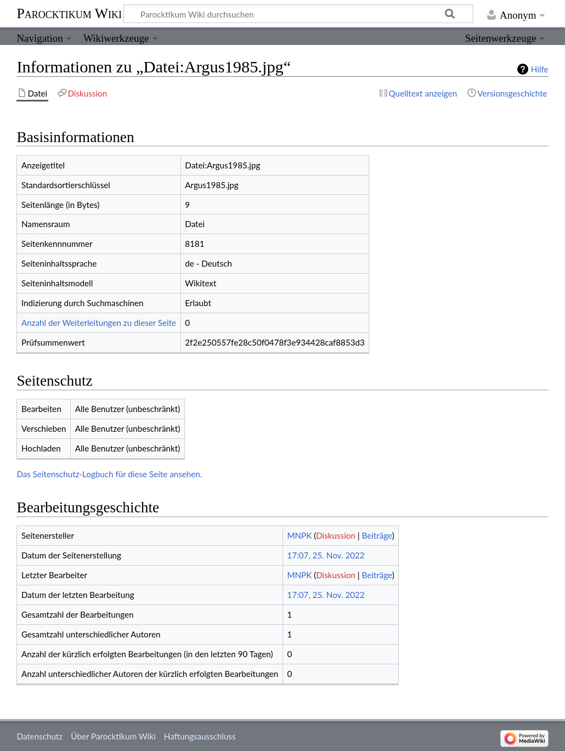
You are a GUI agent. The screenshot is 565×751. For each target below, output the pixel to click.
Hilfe (540, 69)
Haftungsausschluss (200, 736)
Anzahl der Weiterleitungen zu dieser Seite (98, 322)
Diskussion (335, 535)
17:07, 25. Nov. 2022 (325, 555)
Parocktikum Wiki (69, 12)
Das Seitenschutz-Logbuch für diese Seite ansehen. (109, 474)
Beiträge (377, 535)
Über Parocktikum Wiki (113, 736)
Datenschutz (39, 736)
